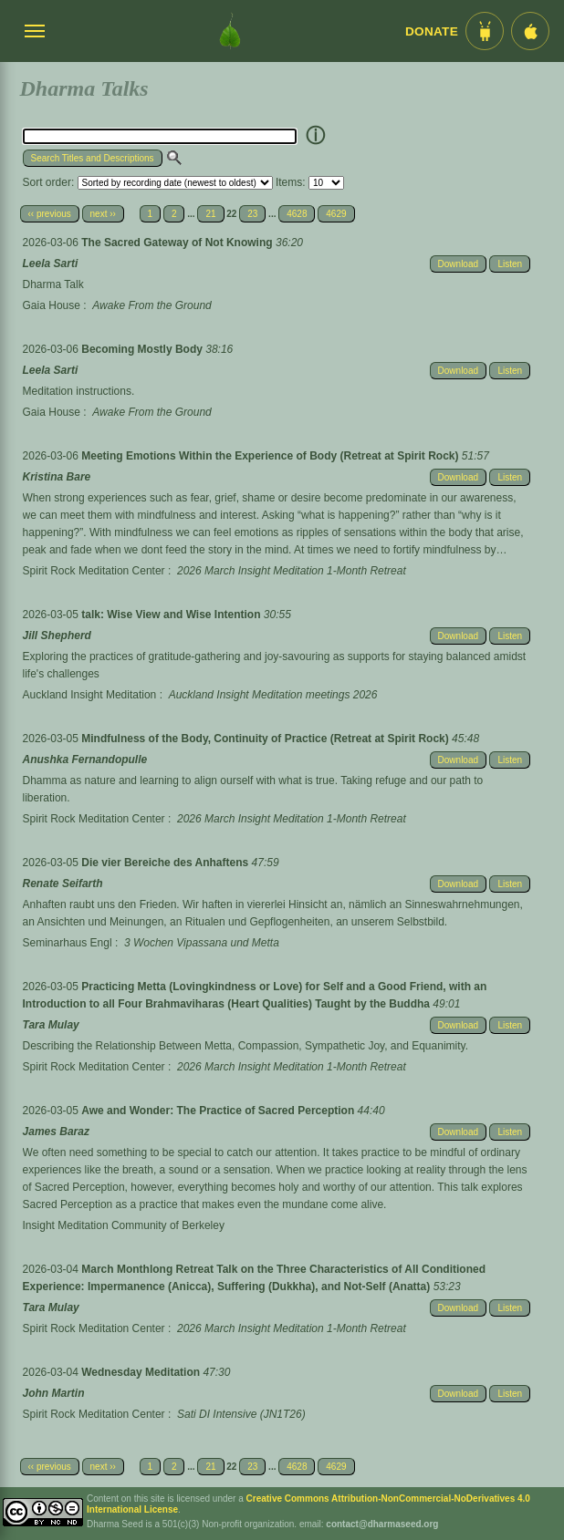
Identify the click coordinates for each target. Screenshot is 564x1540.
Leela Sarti (50, 263)
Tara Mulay (51, 1024)
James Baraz (56, 1131)
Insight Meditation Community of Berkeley (124, 1225)
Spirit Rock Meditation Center (94, 570)
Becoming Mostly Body (143, 349)
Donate (431, 31)
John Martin (54, 1393)
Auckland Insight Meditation (90, 694)
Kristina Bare (57, 476)
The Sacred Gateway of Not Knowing (178, 242)
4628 (297, 214)
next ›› (103, 214)
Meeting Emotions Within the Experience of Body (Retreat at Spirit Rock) (271, 456)
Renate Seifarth (63, 883)
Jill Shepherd (57, 635)
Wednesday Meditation (142, 1372)
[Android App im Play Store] (484, 31)
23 (252, 214)
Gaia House (51, 305)
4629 (336, 214)
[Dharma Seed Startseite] (230, 31)
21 (210, 214)
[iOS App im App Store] (530, 31)
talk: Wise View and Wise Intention (172, 614)
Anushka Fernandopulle (85, 759)
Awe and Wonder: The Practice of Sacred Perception (219, 1110)
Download (458, 264)
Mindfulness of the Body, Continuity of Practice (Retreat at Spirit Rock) (266, 738)
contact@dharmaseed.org (382, 1524)
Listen (509, 264)
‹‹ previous (49, 214)
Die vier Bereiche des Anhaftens (166, 862)
